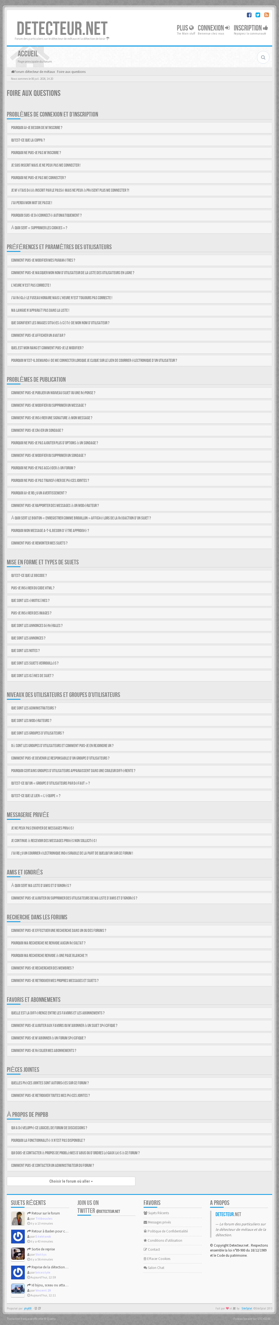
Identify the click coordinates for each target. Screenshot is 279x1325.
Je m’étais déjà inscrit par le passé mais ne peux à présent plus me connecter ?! (70, 190)
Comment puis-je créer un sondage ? (37, 430)
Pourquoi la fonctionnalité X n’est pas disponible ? (48, 1140)
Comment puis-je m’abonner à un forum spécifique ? (48, 1038)
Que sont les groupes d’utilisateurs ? (37, 733)
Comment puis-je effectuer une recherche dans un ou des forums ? (58, 930)
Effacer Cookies (157, 1258)
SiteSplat (247, 1308)
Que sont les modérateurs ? (31, 720)
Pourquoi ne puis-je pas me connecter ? (38, 177)
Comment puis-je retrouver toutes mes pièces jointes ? (50, 1095)
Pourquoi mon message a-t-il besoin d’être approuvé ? (50, 530)
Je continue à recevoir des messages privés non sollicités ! (54, 840)
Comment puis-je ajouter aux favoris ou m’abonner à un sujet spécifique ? (64, 1025)
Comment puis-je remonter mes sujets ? (39, 543)
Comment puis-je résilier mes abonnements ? (43, 1050)
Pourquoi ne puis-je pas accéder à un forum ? (43, 468)
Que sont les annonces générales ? (37, 625)
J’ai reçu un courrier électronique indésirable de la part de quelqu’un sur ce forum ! (72, 853)
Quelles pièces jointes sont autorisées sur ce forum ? (50, 1083)
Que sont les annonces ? (28, 638)
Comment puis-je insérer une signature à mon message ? (51, 418)
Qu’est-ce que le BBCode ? (29, 575)
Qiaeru (51, 1319)
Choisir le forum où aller (71, 1181)
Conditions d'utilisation (163, 1240)
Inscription (251, 28)
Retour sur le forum (43, 1213)
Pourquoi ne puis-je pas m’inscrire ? (36, 152)
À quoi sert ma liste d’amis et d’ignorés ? (41, 885)
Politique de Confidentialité (166, 1231)
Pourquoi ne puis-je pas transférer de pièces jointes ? (50, 480)
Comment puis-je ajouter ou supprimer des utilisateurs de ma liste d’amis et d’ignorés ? (74, 898)
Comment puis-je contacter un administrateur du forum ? (52, 1165)
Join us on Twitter (98, 1207)
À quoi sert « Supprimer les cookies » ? (39, 228)
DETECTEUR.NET (62, 29)
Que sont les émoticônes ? (30, 600)
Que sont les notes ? (25, 650)
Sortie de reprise (41, 1249)
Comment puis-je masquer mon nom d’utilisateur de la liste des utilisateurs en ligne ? (72, 273)
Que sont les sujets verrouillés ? (35, 663)
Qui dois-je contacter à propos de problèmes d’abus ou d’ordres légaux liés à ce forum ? (75, 1153)
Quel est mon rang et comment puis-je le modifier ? (47, 348)
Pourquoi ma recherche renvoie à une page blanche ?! (49, 955)
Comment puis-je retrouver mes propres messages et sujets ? (55, 980)
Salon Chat (154, 1267)
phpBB (28, 1308)
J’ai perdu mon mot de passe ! (31, 203)
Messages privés (157, 1222)
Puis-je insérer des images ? (31, 613)
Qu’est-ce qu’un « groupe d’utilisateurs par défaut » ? (50, 783)
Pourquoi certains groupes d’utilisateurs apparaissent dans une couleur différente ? (73, 770)
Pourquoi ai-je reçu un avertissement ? (39, 493)
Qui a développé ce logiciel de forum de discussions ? (49, 1128)
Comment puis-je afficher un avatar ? (38, 335)
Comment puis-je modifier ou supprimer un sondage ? (48, 455)
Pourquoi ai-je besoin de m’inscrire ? (36, 127)
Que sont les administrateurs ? (33, 708)
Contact (152, 1249)
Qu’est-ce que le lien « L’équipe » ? (35, 795)
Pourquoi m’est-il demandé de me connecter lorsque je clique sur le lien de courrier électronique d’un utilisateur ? (94, 360)
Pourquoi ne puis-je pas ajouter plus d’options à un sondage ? (54, 443)
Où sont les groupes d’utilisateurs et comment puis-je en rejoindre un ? (62, 745)
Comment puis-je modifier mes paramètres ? (43, 260)
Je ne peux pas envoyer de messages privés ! (42, 828)
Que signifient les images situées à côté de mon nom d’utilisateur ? (60, 323)
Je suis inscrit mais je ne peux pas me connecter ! (45, 165)
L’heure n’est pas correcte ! (31, 285)
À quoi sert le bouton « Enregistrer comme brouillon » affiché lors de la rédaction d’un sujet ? (81, 518)
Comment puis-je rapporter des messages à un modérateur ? (55, 505)
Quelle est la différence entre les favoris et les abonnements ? (58, 1013)
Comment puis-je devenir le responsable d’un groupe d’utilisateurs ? (60, 758)
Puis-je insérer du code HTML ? (32, 588)
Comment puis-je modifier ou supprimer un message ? (48, 405)
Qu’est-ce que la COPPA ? (28, 140)
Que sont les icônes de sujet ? (32, 675)
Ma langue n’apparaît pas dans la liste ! (40, 310)
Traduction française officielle (25, 1319)
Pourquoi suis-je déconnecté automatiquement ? (46, 215)
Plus (185, 28)
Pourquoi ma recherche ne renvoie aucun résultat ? (48, 943)
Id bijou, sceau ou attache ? (49, 1285)
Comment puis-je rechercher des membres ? (42, 968)
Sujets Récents (156, 1213)
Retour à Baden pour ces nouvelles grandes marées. (67, 1231)
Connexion (214, 28)
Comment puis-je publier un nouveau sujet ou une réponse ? (53, 393)
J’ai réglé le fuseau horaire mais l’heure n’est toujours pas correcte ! (61, 298)
